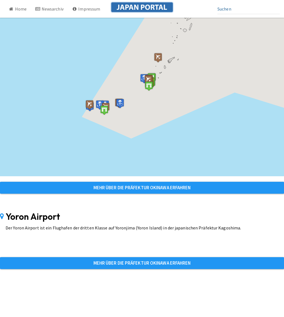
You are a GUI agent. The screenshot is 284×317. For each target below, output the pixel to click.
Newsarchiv (49, 9)
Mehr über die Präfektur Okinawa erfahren (142, 188)
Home (17, 9)
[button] (104, 110)
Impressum (86, 9)
